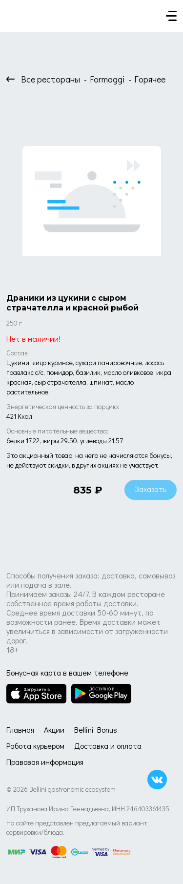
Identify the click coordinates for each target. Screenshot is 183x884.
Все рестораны (50, 79)
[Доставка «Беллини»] (16, 13)
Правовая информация (44, 762)
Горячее (149, 79)
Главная (20, 729)
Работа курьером (35, 745)
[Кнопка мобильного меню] (171, 16)
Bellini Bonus (95, 729)
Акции (54, 729)
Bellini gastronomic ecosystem (72, 789)
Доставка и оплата (108, 745)
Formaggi (107, 79)
